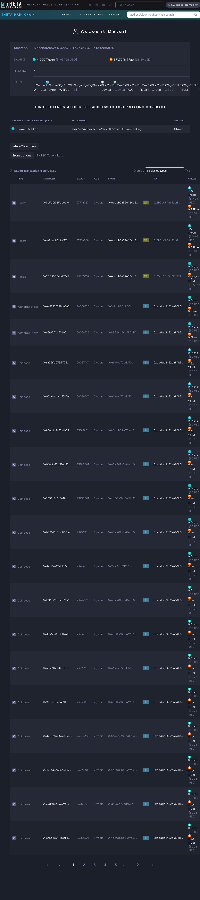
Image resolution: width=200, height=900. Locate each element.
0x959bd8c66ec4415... (57, 769)
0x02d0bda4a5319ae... (57, 396)
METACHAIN (33, 5)
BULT (184, 90)
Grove (156, 90)
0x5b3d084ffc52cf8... (167, 202)
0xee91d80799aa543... (57, 306)
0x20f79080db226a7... (57, 276)
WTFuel (64, 90)
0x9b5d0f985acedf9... (56, 202)
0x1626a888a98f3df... (121, 306)
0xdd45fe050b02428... (57, 634)
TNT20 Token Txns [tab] (50, 155)
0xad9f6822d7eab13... (56, 668)
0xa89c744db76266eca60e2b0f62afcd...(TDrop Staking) (107, 129)
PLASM (144, 90)
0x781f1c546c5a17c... (55, 498)
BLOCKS (68, 14)
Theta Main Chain (18, 14)
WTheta (40, 90)
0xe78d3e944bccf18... (57, 837)
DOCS (58, 5)
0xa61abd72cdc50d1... (122, 362)
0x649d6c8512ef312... (56, 240)
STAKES (114, 14)
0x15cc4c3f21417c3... (120, 566)
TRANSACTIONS (91, 14)
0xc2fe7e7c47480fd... (56, 332)
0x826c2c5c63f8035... (57, 430)
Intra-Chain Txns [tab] (24, 146)
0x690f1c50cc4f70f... (55, 702)
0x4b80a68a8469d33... (122, 498)
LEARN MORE (71, 5)
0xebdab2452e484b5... (123, 202)
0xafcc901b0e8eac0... (122, 464)
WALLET (48, 5)
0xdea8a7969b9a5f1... (56, 566)
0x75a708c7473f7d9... (56, 803)
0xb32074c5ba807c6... (57, 532)
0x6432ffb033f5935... (56, 362)
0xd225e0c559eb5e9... (57, 735)
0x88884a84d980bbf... (122, 332)
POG (130, 90)
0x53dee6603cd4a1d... (122, 735)
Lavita (106, 90)
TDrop (51, 90)
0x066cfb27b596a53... (56, 464)
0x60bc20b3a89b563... (168, 276)
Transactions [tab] (21, 155)
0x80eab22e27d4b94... (122, 430)
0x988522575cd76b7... (56, 600)
